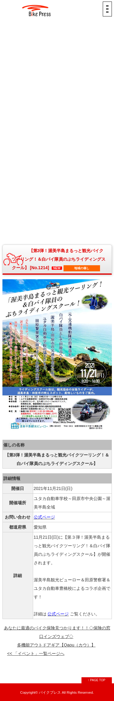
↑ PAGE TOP (96, 680)
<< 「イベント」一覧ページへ (35, 653)
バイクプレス (50, 692)
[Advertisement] (57, 71)
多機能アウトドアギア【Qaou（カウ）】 (56, 645)
